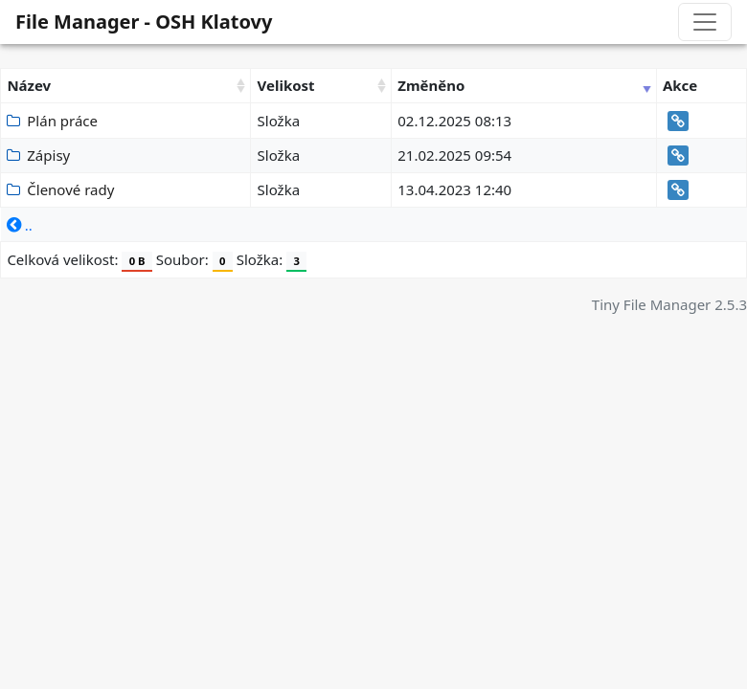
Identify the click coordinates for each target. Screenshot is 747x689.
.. (20, 224)
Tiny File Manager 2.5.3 (669, 304)
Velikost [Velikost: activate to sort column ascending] (286, 85)
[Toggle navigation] (705, 22)
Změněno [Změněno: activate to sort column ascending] (430, 85)
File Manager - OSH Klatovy (143, 21)
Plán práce (52, 120)
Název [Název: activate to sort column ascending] (29, 85)
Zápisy (38, 155)
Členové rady (60, 189)
